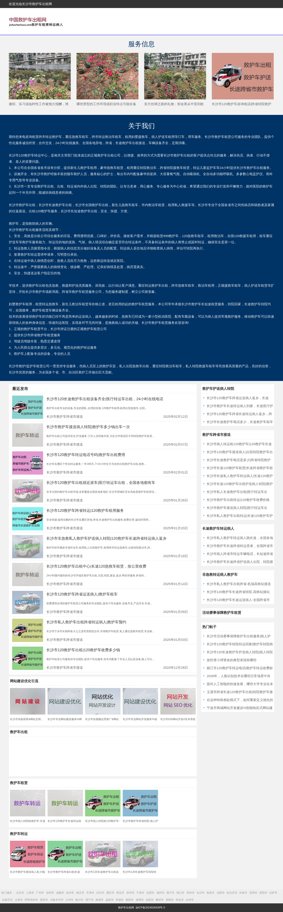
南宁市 (170, 892)
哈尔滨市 (232, 892)
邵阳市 (170, 899)
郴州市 (160, 899)
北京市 (20, 892)
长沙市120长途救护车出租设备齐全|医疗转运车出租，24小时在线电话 (104, 399)
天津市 (90, 892)
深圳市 (50, 892)
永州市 (190, 899)
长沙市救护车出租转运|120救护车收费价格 (238, 500)
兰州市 (69, 899)
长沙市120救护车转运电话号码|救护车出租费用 (85, 455)
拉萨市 (273, 892)
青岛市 (120, 892)
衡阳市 (130, 899)
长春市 (243, 892)
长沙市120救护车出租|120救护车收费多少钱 (83, 650)
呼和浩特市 (31, 899)
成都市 (60, 892)
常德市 (120, 899)
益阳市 (110, 899)
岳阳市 (150, 899)
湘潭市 (140, 899)
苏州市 (130, 892)
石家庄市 (7, 899)
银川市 (79, 899)
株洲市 (99, 899)
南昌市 (210, 892)
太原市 (19, 899)
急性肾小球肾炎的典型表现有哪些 (231, 660)
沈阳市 (221, 892)
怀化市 (180, 899)
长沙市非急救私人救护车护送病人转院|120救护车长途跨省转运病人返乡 (106, 538)
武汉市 (100, 892)
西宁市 (90, 899)
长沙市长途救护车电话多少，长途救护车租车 (240, 422)
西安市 (44, 899)
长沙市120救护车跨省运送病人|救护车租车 (82, 594)
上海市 (30, 892)
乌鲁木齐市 (56, 899)
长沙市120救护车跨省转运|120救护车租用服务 (85, 510)
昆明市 (253, 892)
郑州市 (191, 892)
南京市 (80, 892)
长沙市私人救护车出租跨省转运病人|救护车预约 (86, 622)
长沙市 (201, 892)
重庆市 (110, 892)
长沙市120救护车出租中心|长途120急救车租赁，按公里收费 (96, 566)
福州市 (160, 892)
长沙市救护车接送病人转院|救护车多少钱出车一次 (88, 427)
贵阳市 (263, 892)
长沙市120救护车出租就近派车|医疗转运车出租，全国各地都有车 (100, 483)
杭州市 (70, 892)
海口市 (180, 892)
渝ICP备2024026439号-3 (150, 907)
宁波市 (140, 892)
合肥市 (150, 892)
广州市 (40, 892)
